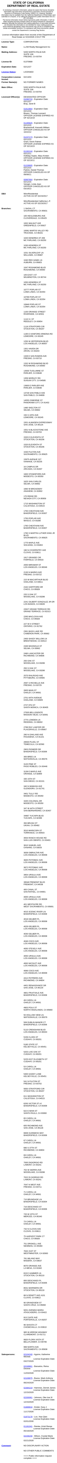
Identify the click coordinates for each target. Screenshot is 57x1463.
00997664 (28, 179)
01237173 (28, 137)
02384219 (28, 1388)
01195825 (28, 123)
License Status (9, 72)
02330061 (28, 1397)
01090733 (28, 99)
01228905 (28, 165)
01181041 (28, 1426)
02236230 (28, 1436)
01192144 (28, 151)
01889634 (28, 1407)
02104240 (28, 1354)
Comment (6, 1445)
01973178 (28, 1417)
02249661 (28, 1366)
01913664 (28, 109)
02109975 (28, 1378)
